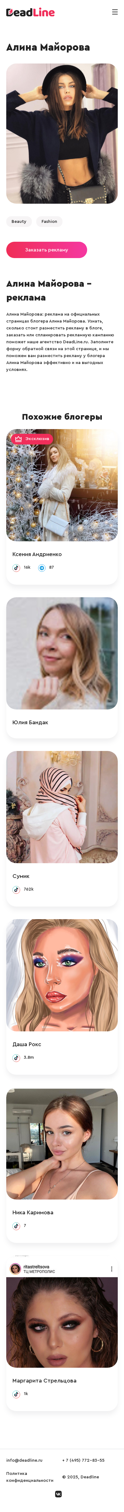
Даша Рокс (26, 1044)
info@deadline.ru (24, 1460)
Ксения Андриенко (37, 554)
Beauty (19, 221)
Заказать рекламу (46, 249)
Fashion (49, 221)
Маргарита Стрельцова (44, 1380)
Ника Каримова (32, 1212)
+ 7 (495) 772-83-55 (83, 1460)
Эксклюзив (37, 439)
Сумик (20, 876)
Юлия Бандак (30, 722)
